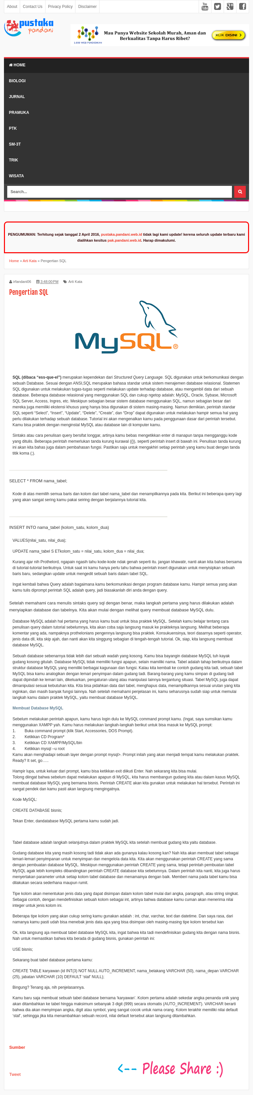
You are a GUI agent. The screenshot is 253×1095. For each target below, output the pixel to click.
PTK (13, 128)
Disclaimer (87, 6)
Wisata (16, 176)
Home (17, 65)
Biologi (17, 81)
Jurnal (17, 96)
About (12, 6)
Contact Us (32, 6)
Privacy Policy (60, 6)
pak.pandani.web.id (124, 240)
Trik (13, 160)
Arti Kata (75, 282)
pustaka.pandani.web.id (121, 234)
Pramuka (19, 112)
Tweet (15, 1074)
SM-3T (15, 144)
